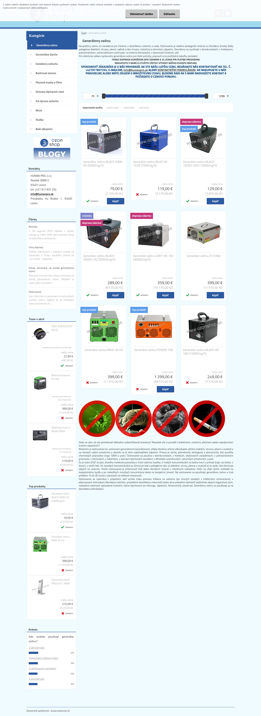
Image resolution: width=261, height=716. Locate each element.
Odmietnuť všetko (141, 14)
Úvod (83, 33)
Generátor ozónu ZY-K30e (203, 256)
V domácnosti (36, 648)
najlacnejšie (112, 107)
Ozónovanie (35, 292)
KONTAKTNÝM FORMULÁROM (177, 70)
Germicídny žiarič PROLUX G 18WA (61, 581)
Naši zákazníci (44, 129)
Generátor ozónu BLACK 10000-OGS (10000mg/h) (200, 163)
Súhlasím (169, 14)
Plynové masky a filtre (49, 82)
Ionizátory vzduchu (47, 64)
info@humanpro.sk (42, 194)
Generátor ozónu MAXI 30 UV (60, 538)
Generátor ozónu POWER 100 (153, 350)
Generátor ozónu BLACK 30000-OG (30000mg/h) (99, 257)
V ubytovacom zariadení (42, 668)
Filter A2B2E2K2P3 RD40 (62, 328)
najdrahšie (129, 107)
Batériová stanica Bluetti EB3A (61, 429)
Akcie (39, 110)
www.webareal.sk (60, 711)
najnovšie (144, 107)
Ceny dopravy (36, 247)
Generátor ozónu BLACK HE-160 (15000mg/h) (201, 351)
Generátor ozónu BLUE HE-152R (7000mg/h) (151, 163)
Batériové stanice (46, 73)
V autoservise (36, 679)
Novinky (33, 226)
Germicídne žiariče (46, 54)
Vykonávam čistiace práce (43, 658)
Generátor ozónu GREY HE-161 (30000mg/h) (153, 257)
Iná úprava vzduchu (47, 101)
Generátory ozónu (46, 45)
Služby (40, 120)
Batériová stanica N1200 (61, 377)
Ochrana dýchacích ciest (50, 92)
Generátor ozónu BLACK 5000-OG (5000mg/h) (60, 497)
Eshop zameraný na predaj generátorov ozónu (51, 269)
